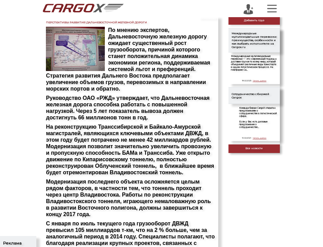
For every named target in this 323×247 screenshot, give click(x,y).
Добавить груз (254, 20)
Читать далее (259, 80)
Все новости (254, 148)
